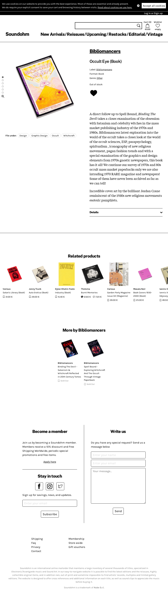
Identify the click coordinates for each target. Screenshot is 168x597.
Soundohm (17, 34)
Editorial (137, 34)
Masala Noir (139, 289)
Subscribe (50, 514)
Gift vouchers (77, 547)
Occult (55, 135)
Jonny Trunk (35, 289)
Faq (33, 542)
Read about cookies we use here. (115, 7)
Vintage (155, 34)
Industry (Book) (63, 292)
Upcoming (96, 34)
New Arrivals (53, 34)
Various (7, 289)
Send (118, 511)
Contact (36, 551)
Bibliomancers (105, 51)
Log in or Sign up (153, 13)
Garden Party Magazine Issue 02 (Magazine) (118, 294)
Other (100, 78)
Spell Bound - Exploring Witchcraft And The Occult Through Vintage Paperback (94, 373)
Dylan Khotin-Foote (65, 289)
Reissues (75, 34)
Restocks (117, 34)
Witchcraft (69, 135)
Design (23, 135)
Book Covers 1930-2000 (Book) (142, 294)
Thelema (85, 289)
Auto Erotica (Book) (38, 292)
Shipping (37, 538)
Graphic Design (39, 135)
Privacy (35, 547)
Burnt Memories (89, 292)
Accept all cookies (154, 5)
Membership (76, 538)
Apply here (49, 461)
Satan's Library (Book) (14, 292)
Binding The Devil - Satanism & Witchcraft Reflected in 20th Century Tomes (69, 371)
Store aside (76, 542)
